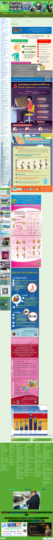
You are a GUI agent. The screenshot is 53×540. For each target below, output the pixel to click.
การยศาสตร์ (17, 18)
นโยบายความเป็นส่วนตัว (7, 193)
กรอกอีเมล (2, 185)
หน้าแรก (12, 18)
